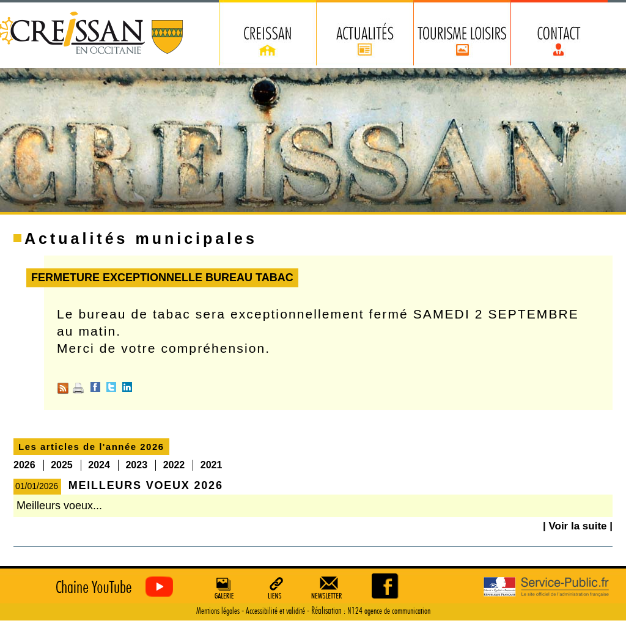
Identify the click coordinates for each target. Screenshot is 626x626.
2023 (136, 465)
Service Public (546, 587)
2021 (212, 465)
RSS (63, 388)
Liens (275, 587)
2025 (62, 465)
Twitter (111, 387)
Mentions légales (218, 611)
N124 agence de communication (388, 611)
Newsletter (329, 587)
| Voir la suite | (578, 526)
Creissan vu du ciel (111, 587)
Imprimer (78, 388)
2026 (24, 465)
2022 (174, 465)
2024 (99, 465)
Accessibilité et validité (275, 611)
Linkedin (127, 387)
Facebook (95, 387)
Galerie (222, 587)
